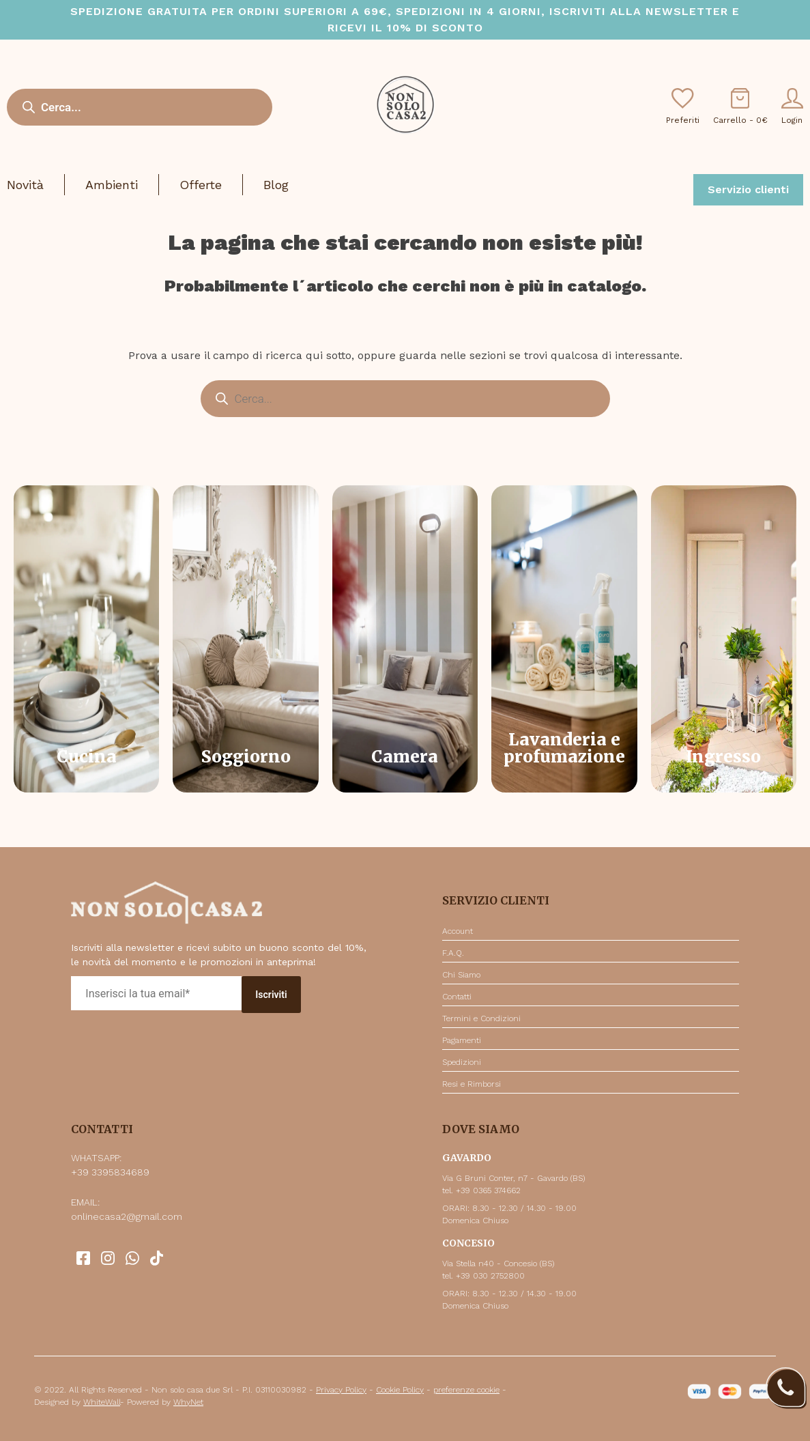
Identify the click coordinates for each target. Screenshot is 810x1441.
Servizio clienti (748, 189)
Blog (276, 184)
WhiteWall (101, 1402)
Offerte (200, 184)
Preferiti (682, 106)
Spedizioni (461, 1062)
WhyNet (188, 1402)
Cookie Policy (400, 1390)
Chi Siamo (461, 975)
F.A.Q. (453, 953)
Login (792, 106)
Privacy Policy (341, 1390)
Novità (25, 184)
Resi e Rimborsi (471, 1084)
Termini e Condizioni (481, 1018)
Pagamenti (461, 1040)
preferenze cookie (466, 1390)
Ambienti (111, 184)
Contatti (457, 996)
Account (457, 931)
